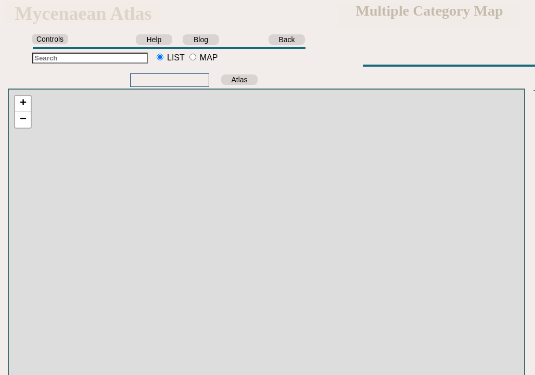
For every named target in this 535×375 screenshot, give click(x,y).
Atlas (239, 80)
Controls (49, 39)
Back (286, 39)
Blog (201, 39)
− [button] (23, 120)
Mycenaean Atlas (83, 13)
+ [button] (23, 103)
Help (154, 39)
